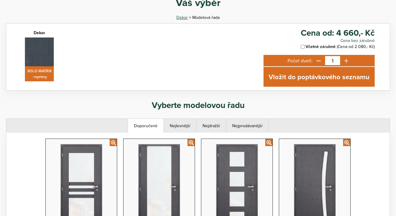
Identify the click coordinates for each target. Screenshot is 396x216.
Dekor (182, 17)
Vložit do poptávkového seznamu (319, 77)
